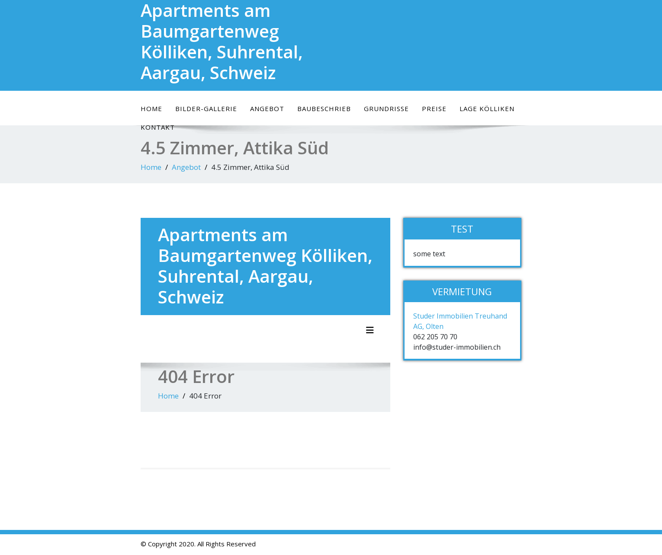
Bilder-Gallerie (206, 108)
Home (151, 108)
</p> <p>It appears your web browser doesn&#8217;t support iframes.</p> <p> (265, 326)
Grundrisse (386, 108)
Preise (434, 108)
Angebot (267, 108)
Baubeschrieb (324, 108)
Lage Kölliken (487, 108)
